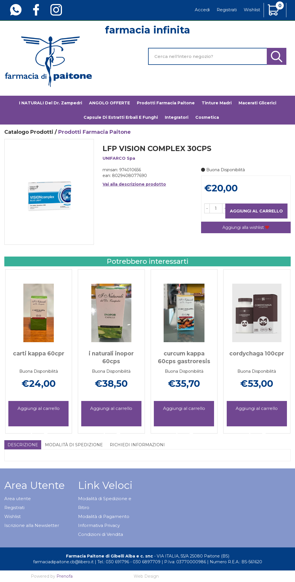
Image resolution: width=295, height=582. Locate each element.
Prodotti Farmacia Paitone (166, 103)
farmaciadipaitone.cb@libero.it (63, 561)
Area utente (17, 498)
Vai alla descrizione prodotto (134, 184)
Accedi (202, 9)
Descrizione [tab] (22, 444)
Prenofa (64, 576)
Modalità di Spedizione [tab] (74, 444)
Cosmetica (207, 117)
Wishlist (252, 9)
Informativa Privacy (99, 525)
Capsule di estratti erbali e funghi (121, 117)
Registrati (227, 9)
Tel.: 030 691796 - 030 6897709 (128, 561)
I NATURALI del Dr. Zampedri (50, 103)
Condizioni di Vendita (100, 534)
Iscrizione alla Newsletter (31, 525)
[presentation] (11, 344)
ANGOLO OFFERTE (109, 103)
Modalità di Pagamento (103, 516)
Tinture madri (217, 103)
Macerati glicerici (257, 103)
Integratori (176, 117)
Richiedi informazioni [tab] (137, 444)
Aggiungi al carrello (256, 211)
